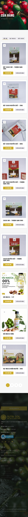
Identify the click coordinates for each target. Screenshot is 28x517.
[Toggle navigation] (26, 3)
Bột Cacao (21, 38)
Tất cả (5, 38)
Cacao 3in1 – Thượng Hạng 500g (13, 220)
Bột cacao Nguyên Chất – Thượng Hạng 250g (13, 183)
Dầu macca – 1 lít (8, 297)
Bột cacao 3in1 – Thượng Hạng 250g (12, 68)
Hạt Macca (13, 38)
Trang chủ (4, 18)
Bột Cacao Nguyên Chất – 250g (13, 105)
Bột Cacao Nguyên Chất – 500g (13, 144)
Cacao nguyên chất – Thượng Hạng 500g (12, 259)
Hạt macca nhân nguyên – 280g (13, 369)
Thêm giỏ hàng (20, 73)
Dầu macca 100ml (8, 334)
